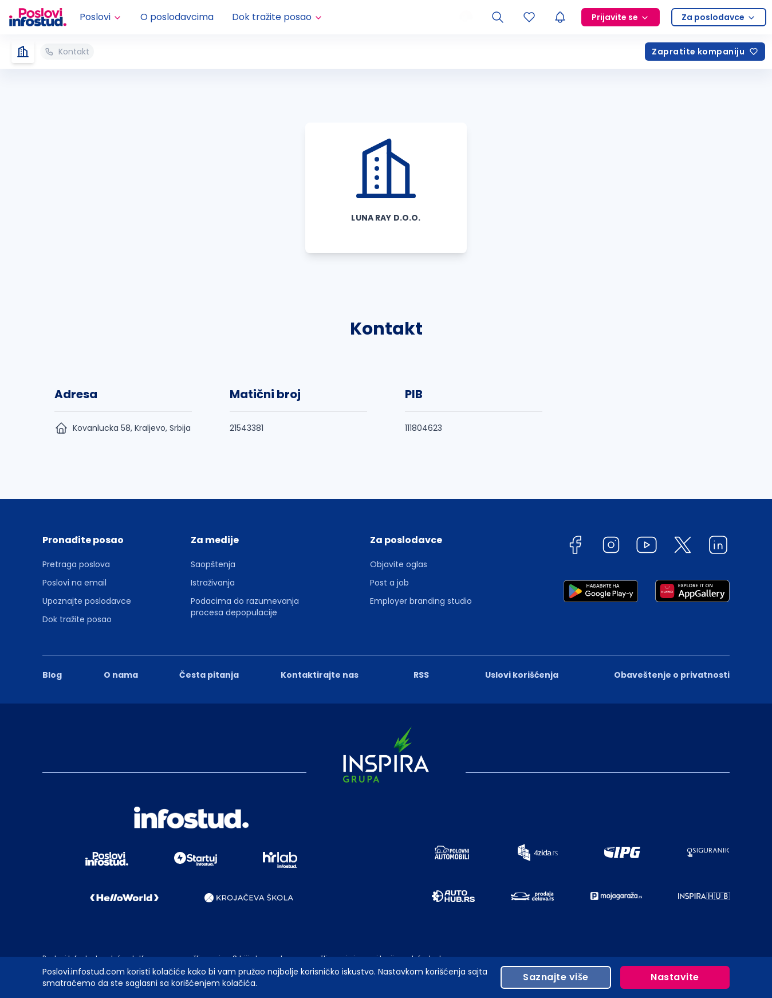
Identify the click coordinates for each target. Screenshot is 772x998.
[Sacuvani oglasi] (529, 17)
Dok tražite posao (77, 619)
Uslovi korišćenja (521, 675)
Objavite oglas (398, 564)
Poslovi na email (74, 582)
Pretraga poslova (76, 564)
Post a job (389, 582)
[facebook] (575, 546)
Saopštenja (213, 564)
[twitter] (682, 546)
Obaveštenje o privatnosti (672, 675)
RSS (421, 675)
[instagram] (611, 546)
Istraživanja (213, 582)
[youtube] (646, 546)
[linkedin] (718, 546)
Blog (52, 675)
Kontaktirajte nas (320, 675)
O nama (121, 675)
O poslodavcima (177, 16)
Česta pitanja (209, 675)
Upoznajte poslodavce (86, 601)
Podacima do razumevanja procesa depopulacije (245, 606)
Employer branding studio (421, 601)
